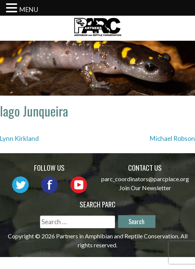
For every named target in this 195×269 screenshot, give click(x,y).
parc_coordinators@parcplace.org (145, 178)
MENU (28, 9)
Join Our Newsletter (145, 187)
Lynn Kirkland (19, 138)
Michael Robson (172, 138)
